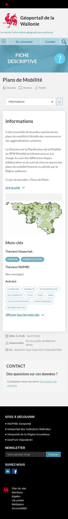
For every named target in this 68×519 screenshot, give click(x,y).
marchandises (42, 301)
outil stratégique (18, 301)
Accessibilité (19, 508)
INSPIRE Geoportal (19, 423)
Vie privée (18, 500)
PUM (40, 295)
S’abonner (53, 454)
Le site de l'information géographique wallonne (27, 32)
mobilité (29, 289)
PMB (50, 295)
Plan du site (19, 488)
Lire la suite (12, 187)
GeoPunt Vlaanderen (20, 439)
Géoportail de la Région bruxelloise (28, 434)
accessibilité (15, 295)
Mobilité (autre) (32, 259)
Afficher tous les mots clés (25, 315)
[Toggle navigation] (6, 4)
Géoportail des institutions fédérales (28, 429)
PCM (30, 295)
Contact (50, 41)
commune (13, 289)
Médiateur (18, 504)
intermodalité (48, 289)
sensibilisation (16, 307)
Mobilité (12, 259)
